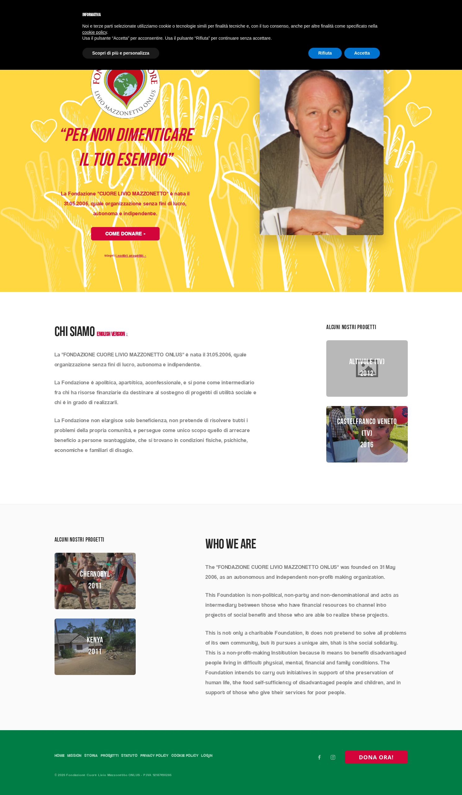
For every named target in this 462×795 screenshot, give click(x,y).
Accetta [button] (362, 53)
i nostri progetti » (131, 250)
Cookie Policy (232, 750)
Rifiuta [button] (325, 53)
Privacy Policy (192, 750)
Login (61, 758)
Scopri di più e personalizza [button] (120, 53)
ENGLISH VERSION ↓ (112, 329)
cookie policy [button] (94, 32)
